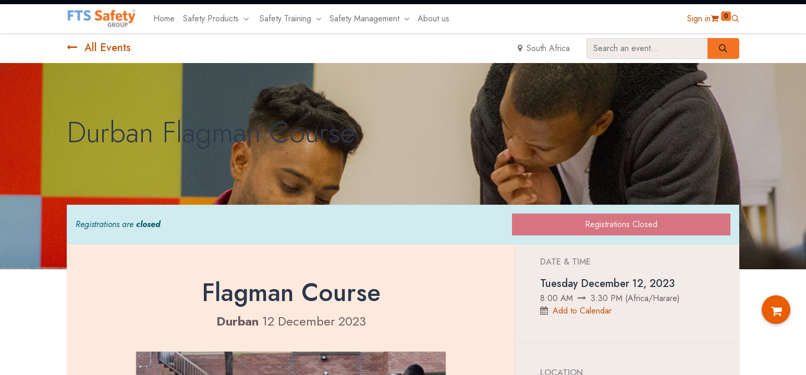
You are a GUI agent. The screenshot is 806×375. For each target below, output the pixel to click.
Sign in (699, 18)
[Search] (723, 48)
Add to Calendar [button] (582, 311)
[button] (735, 18)
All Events (99, 47)
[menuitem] (164, 18)
